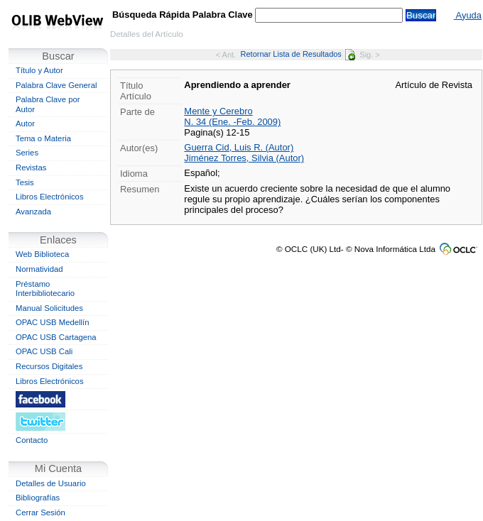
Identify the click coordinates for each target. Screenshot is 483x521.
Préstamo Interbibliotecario (45, 289)
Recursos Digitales (49, 366)
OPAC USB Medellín (52, 322)
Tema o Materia (43, 138)
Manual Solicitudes (49, 308)
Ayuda (468, 15)
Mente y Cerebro (218, 111)
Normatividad (39, 269)
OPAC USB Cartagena (56, 337)
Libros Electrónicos (50, 196)
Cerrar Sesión (40, 512)
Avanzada (33, 211)
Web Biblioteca (42, 254)
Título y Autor (39, 70)
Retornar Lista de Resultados (298, 54)
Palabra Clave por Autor (48, 104)
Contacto (32, 440)
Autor (25, 123)
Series (27, 152)
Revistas (31, 167)
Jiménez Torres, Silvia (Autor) (244, 158)
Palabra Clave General (56, 85)
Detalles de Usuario (51, 483)
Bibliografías (38, 497)
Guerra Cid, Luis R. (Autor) (238, 147)
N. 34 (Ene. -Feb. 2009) (232, 121)
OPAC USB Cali (44, 351)
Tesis (25, 182)
